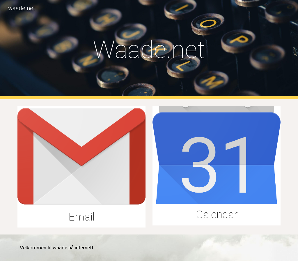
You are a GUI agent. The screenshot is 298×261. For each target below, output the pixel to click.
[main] (149, 49)
